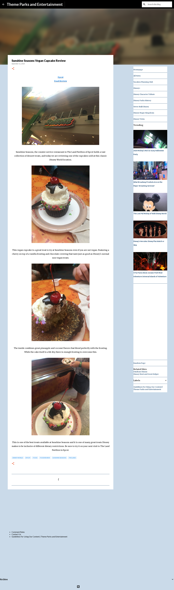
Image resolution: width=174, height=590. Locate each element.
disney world (18, 458)
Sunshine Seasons (59, 458)
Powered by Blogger (87, 586)
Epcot (60, 77)
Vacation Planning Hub (143, 82)
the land (72, 458)
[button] (13, 68)
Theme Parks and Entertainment (35, 4)
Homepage (138, 70)
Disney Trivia (139, 119)
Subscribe (71, 4)
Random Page (139, 363)
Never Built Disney (141, 107)
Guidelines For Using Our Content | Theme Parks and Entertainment (39, 536)
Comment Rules (18, 532)
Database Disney (140, 372)
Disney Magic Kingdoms (143, 113)
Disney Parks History (142, 100)
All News (137, 76)
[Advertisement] (60, 510)
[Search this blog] (159, 4)
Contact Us (16, 534)
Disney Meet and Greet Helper (146, 374)
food (35, 458)
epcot (28, 458)
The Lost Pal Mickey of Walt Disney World (150, 214)
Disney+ (136, 88)
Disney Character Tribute (144, 94)
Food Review (60, 81)
